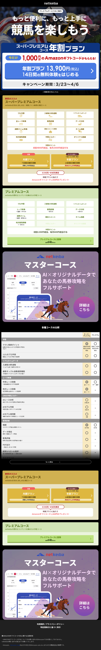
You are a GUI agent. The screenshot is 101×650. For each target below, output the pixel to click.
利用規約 (40, 624)
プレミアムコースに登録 (50, 241)
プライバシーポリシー (55, 624)
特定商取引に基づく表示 (50, 627)
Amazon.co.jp (15, 645)
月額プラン (28, 162)
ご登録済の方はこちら (50, 92)
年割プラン (72, 161)
